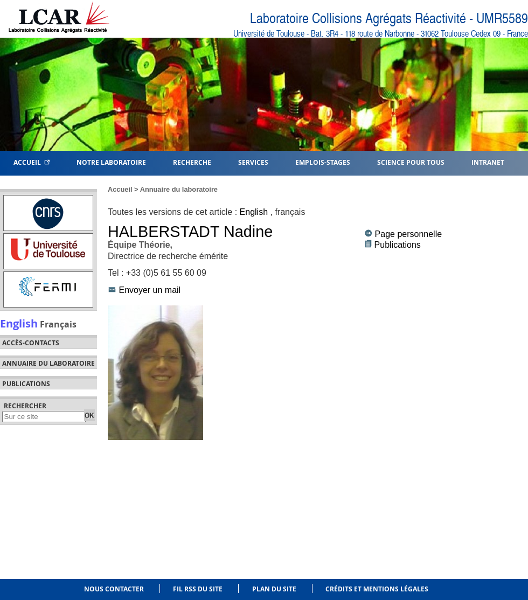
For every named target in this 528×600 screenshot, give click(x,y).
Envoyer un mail (149, 290)
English (19, 323)
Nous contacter (114, 589)
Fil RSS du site (198, 589)
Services (253, 162)
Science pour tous (410, 162)
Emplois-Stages (322, 162)
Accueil (31, 162)
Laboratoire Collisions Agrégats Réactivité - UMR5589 (389, 18)
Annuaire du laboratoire (48, 363)
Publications (397, 244)
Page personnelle (408, 234)
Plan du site (274, 589)
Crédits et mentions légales (376, 589)
